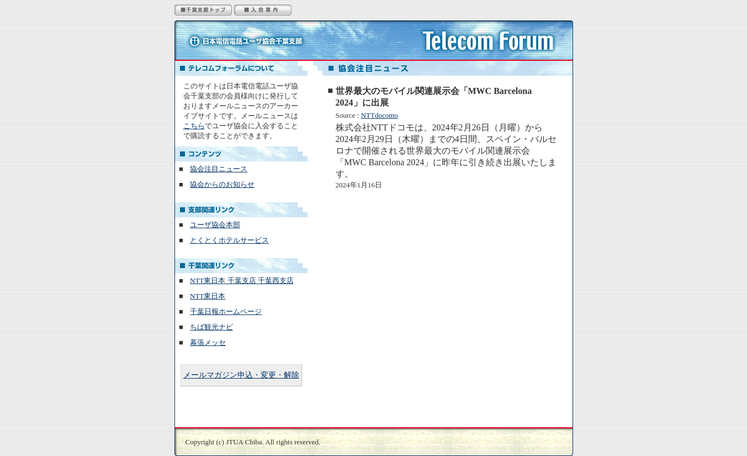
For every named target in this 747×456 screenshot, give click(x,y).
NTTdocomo (379, 115)
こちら (194, 126)
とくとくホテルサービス (229, 240)
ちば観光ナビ (211, 327)
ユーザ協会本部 (215, 225)
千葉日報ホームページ (226, 311)
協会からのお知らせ (222, 184)
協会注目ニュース (218, 169)
